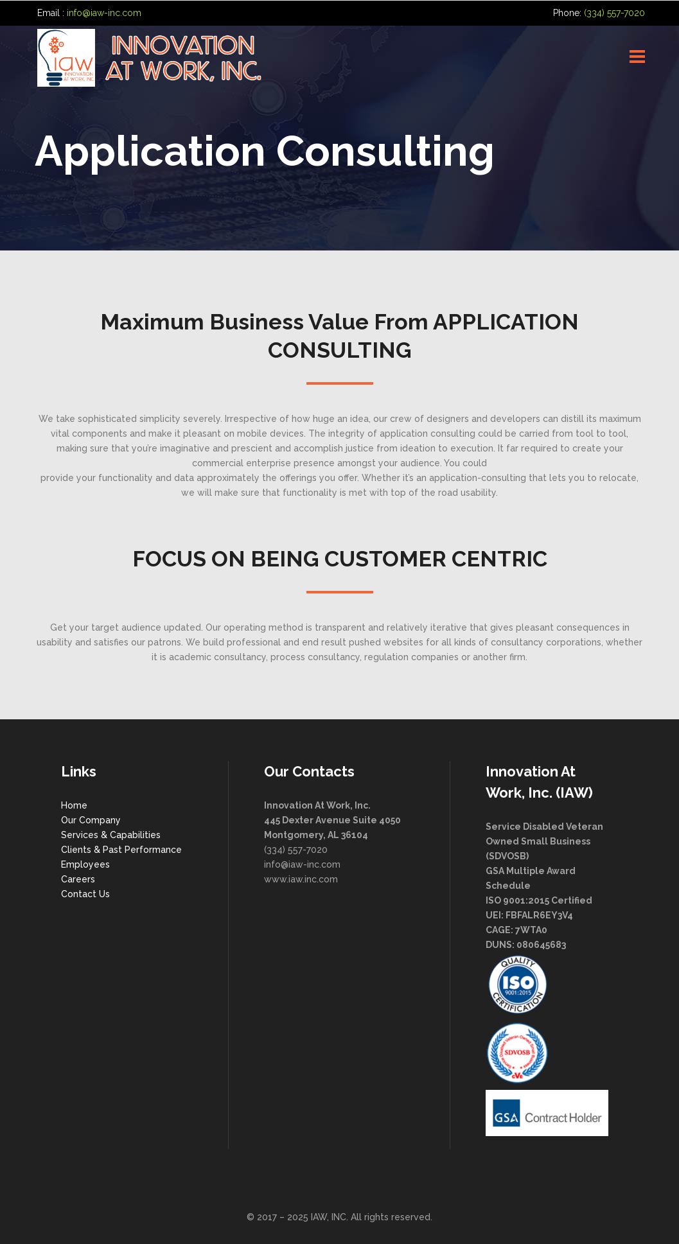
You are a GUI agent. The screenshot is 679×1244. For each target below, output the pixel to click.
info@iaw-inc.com (104, 13)
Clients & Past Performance (121, 850)
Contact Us (85, 894)
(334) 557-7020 (614, 13)
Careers (78, 879)
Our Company (91, 820)
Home (74, 805)
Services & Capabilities (111, 835)
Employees (85, 864)
